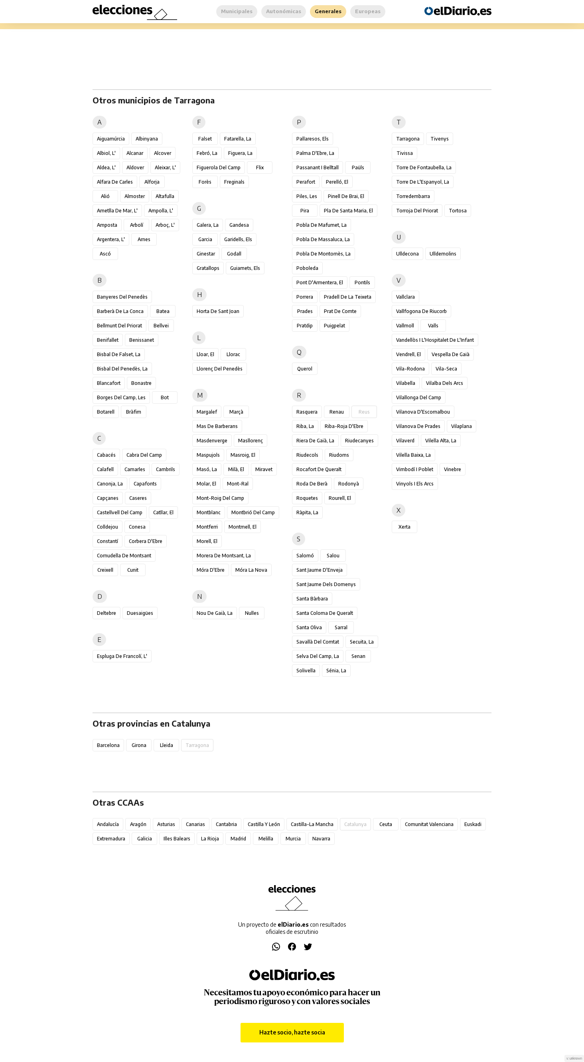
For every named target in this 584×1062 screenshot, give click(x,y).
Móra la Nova (251, 570)
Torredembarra (413, 196)
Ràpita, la (307, 512)
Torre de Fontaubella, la (424, 167)
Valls (433, 326)
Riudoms (339, 455)
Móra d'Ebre (211, 570)
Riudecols (307, 455)
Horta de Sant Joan (218, 311)
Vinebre (452, 469)
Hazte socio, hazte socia (292, 1032)
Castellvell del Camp (119, 512)
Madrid (238, 839)
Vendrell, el (408, 354)
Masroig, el (243, 455)
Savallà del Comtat (317, 642)
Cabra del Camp (144, 455)
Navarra (321, 839)
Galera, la (208, 225)
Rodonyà (348, 484)
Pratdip (305, 326)
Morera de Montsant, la (224, 556)
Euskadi (472, 824)
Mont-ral (238, 484)
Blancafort (108, 383)
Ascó (105, 254)
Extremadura (111, 839)
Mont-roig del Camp (220, 498)
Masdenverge (212, 441)
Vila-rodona (410, 369)
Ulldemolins (443, 254)
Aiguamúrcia (111, 139)
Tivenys (439, 139)
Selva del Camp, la (317, 656)
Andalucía (108, 824)
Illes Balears (177, 839)
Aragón (138, 824)
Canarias (195, 824)
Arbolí (136, 225)
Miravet (263, 469)
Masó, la (207, 469)
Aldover (135, 167)
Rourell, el (340, 498)
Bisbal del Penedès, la (122, 369)
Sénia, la (336, 671)
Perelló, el (337, 182)
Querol (304, 369)
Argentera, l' (111, 239)
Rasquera (307, 412)
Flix (260, 167)
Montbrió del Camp (253, 512)
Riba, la (305, 426)
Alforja (152, 182)
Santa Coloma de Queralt (324, 613)
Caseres (138, 498)
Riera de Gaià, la (315, 441)
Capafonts (145, 484)
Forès (205, 182)
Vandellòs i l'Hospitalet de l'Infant (435, 340)
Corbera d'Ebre (145, 541)
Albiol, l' (106, 153)
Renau (336, 412)
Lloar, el (205, 354)
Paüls (358, 167)
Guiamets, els (245, 268)
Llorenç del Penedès (220, 369)
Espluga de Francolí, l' (122, 656)
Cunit (132, 570)
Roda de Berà (312, 484)
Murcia (293, 839)
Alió (105, 196)
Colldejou (107, 527)
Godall (234, 254)
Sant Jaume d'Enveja (319, 570)
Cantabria (226, 824)
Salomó (305, 556)
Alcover (162, 153)
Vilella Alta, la (440, 441)
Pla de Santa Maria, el (348, 211)
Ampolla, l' (160, 211)
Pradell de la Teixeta (347, 297)
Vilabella (405, 383)
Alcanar (134, 153)
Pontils (362, 282)
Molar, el (206, 484)
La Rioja (210, 839)
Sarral (341, 627)
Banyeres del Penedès (122, 297)
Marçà (236, 412)
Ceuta (385, 824)
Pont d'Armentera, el (319, 282)
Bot (165, 397)
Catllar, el (163, 512)
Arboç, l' (165, 225)
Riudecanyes (359, 441)
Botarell (105, 412)
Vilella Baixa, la (413, 455)
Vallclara (405, 297)
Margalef (207, 412)
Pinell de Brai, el (346, 196)
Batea (163, 311)
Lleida (166, 745)
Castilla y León (264, 824)
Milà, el (236, 469)
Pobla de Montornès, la (323, 254)
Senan (358, 656)
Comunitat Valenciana (429, 824)
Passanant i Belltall (317, 167)
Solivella (306, 671)
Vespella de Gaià (451, 354)
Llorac (233, 354)
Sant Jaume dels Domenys (326, 584)
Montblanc (209, 512)
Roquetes (307, 498)
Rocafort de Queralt (318, 469)
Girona (139, 745)
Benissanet (141, 340)
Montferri (207, 527)
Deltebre (106, 613)
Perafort (305, 182)
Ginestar (206, 254)
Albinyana (147, 139)
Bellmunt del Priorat (119, 326)
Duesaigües (140, 613)
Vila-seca (446, 369)
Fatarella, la (237, 139)
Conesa (137, 527)
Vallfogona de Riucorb (421, 311)
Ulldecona (407, 254)
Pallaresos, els (312, 139)
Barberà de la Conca (120, 311)
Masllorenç (250, 441)
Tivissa (405, 153)
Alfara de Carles (115, 182)
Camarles (134, 469)
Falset (205, 139)
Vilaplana (461, 426)
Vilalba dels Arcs (444, 383)
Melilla (265, 839)
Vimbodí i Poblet (414, 469)
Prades (305, 311)
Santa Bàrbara (312, 599)
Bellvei (161, 326)
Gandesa (239, 225)
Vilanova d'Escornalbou (423, 412)
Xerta (404, 527)
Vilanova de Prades (418, 426)
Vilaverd (405, 441)
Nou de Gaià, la (215, 613)
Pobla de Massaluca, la (323, 239)
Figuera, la (240, 153)
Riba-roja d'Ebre (344, 426)
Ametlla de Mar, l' (117, 211)
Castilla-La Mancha (312, 824)
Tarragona (408, 139)
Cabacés (106, 455)
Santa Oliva (309, 627)
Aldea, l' (106, 167)
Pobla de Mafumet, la (321, 225)
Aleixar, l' (165, 167)
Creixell (105, 570)
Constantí (107, 541)
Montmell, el (242, 527)
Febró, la (207, 153)
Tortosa (458, 211)
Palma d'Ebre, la (315, 153)
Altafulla (165, 196)
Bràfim (133, 412)
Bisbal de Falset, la (118, 354)
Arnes (144, 239)
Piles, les (306, 196)
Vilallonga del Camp (418, 397)
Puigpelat (334, 326)
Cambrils (165, 469)
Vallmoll (405, 326)
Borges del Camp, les (121, 397)
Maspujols (208, 455)
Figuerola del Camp (219, 167)
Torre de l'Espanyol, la (422, 182)
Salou (333, 556)
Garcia (205, 239)
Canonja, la (110, 484)
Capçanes (107, 498)
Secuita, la (362, 642)
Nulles (252, 613)
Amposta (107, 225)
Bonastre (141, 383)
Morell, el (207, 541)
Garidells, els (238, 239)
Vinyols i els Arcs (415, 484)
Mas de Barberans (217, 426)
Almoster (134, 196)
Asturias (166, 824)
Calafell (105, 469)
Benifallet (107, 340)
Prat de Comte (340, 311)
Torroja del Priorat (417, 211)
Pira (304, 211)
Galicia (144, 839)
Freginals (234, 182)
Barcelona (108, 745)
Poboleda (307, 268)
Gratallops (208, 268)
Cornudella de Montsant (124, 556)
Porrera (304, 297)
